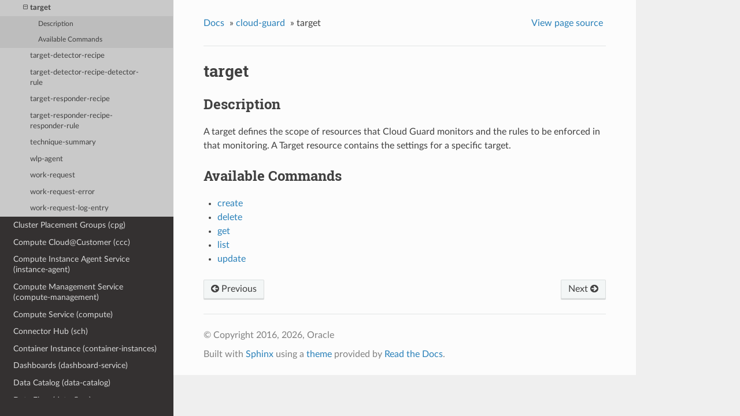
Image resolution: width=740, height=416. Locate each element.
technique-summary (63, 142)
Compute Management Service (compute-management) (68, 292)
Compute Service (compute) (63, 314)
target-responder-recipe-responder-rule (71, 121)
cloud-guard (260, 23)
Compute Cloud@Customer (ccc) (71, 242)
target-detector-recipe (67, 56)
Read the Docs (413, 354)
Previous (234, 289)
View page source (567, 23)
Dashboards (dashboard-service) (70, 365)
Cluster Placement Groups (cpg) (69, 225)
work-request (52, 175)
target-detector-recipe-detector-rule (84, 78)
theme (319, 354)
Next (583, 289)
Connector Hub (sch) (50, 331)
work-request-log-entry (69, 208)
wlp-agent (46, 159)
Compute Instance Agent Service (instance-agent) (71, 264)
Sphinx (259, 354)
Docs (214, 23)
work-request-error (62, 192)
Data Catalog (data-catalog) (61, 382)
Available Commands (70, 39)
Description (55, 24)
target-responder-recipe (70, 99)
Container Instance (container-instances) (85, 348)
